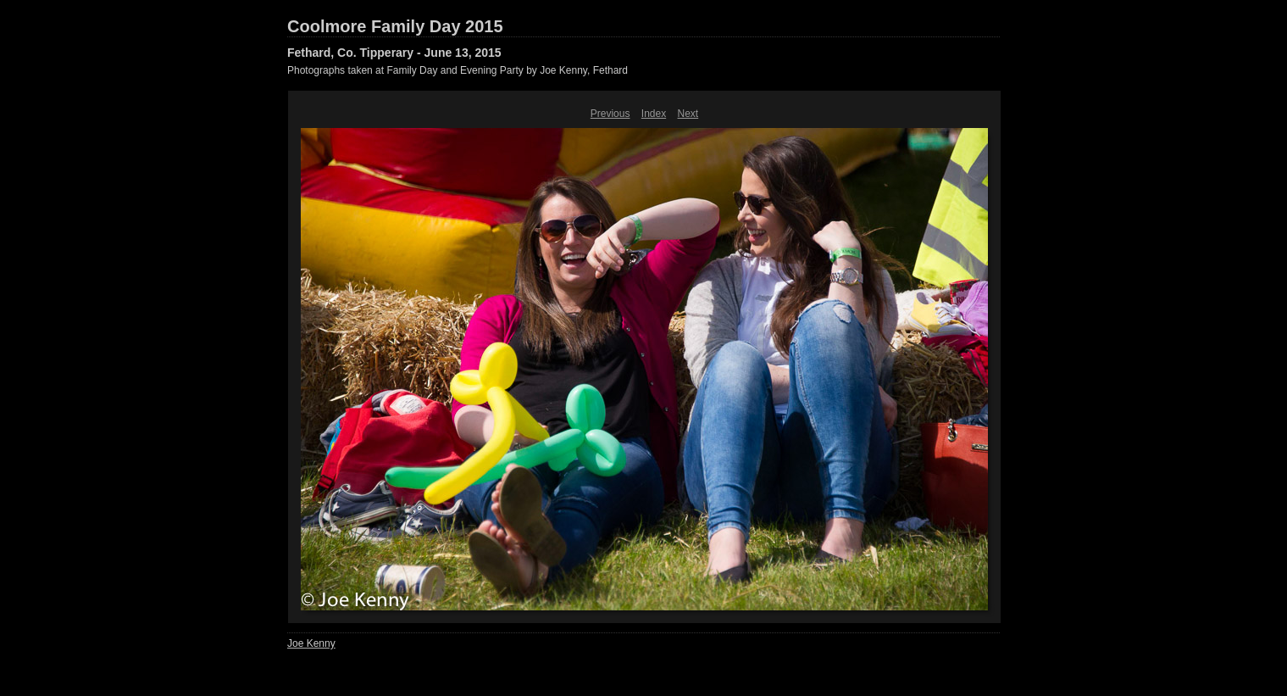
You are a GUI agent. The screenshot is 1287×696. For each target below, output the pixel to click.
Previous (610, 114)
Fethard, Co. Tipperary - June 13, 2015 (394, 52)
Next (688, 114)
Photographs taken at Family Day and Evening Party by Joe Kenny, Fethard (457, 70)
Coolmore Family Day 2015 (395, 26)
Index (653, 114)
